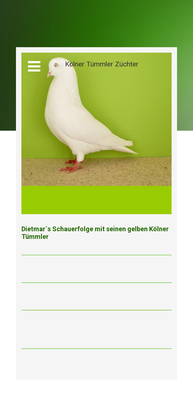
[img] (96, 133)
